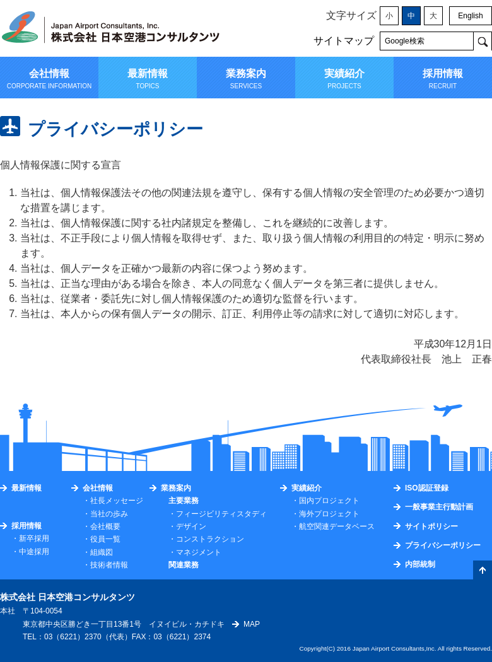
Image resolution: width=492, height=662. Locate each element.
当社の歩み (109, 513)
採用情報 (26, 525)
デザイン (191, 526)
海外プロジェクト (329, 513)
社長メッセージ (116, 500)
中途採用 (34, 551)
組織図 (101, 552)
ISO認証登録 (426, 488)
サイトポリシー (431, 526)
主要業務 (183, 500)
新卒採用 (34, 538)
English (470, 15)
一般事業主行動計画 (439, 506)
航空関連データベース (337, 526)
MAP (251, 624)
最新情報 (26, 488)
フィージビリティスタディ (221, 513)
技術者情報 (109, 564)
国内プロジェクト (329, 500)
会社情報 (98, 488)
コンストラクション (210, 539)
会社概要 (105, 526)
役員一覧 (105, 539)
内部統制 (420, 564)
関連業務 (183, 564)
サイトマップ (343, 40)
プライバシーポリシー (443, 545)
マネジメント (198, 552)
